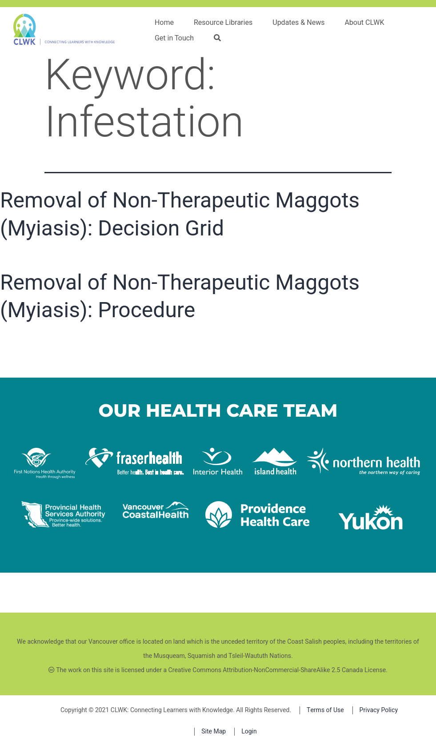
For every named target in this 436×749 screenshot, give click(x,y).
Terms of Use (325, 710)
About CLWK (364, 22)
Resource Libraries (223, 22)
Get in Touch (174, 38)
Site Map (213, 731)
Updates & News (298, 22)
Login (249, 731)
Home (164, 22)
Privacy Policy (379, 710)
